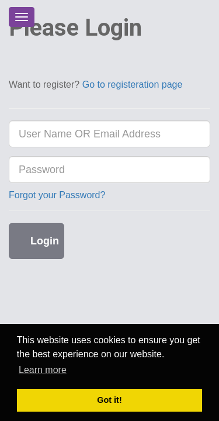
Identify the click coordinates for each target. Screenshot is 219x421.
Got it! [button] (109, 400)
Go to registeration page (132, 84)
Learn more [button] (43, 370)
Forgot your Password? (57, 195)
